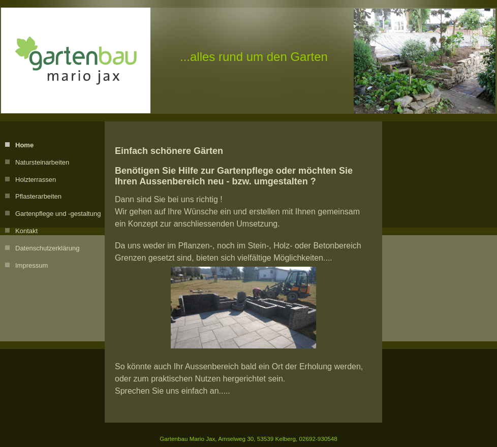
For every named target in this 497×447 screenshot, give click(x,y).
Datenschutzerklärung (47, 248)
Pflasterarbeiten (38, 196)
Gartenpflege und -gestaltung (58, 213)
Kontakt (26, 231)
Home (24, 145)
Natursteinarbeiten (42, 162)
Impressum (31, 265)
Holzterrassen (35, 179)
